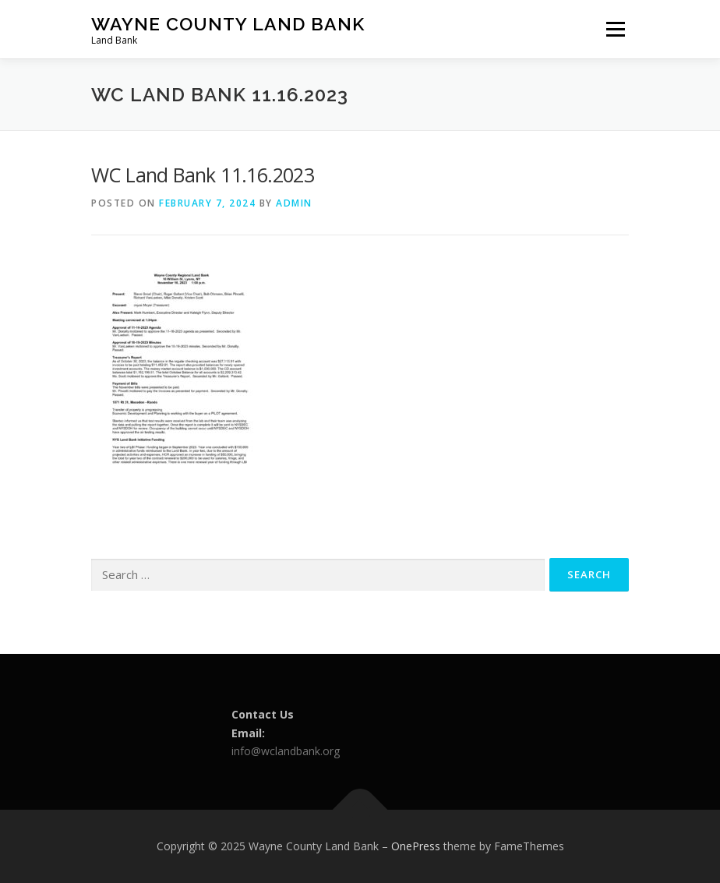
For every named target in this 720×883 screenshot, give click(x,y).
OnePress (415, 846)
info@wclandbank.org (285, 750)
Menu (615, 29)
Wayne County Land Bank (228, 23)
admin (294, 203)
